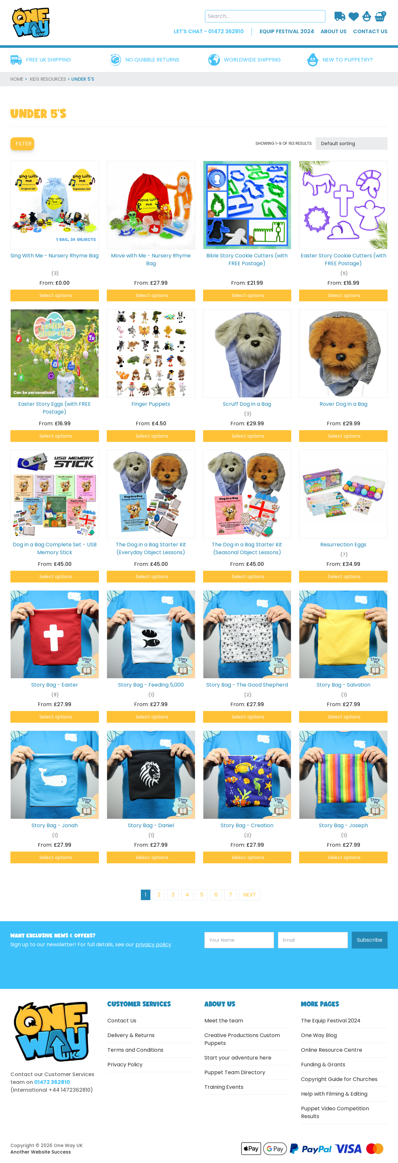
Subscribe (369, 940)
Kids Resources (48, 79)
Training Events (223, 1087)
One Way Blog (319, 1035)
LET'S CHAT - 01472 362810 (209, 31)
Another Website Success (40, 1152)
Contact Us (121, 1020)
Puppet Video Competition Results (335, 1112)
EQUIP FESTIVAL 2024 (287, 31)
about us (334, 31)
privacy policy (153, 944)
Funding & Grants (323, 1064)
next (249, 894)
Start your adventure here (237, 1057)
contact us (370, 31)
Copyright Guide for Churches (339, 1079)
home (16, 79)
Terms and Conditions (135, 1050)
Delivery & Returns (131, 1035)
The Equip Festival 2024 (331, 1020)
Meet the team (223, 1020)
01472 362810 (52, 1082)
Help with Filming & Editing (334, 1094)
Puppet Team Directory (234, 1072)
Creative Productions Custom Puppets (242, 1039)
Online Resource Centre (331, 1050)
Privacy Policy (125, 1064)
